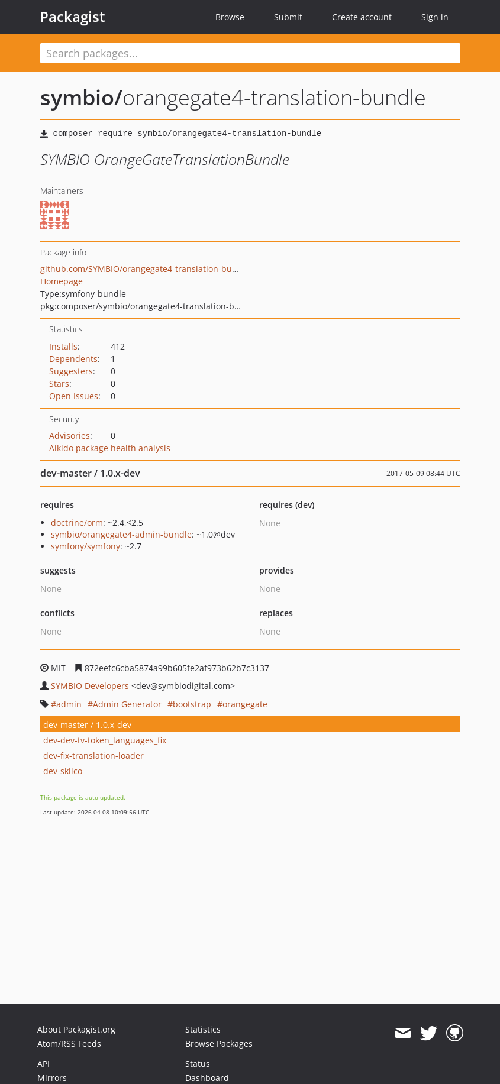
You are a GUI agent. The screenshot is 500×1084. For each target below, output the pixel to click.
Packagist (72, 16)
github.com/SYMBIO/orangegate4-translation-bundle (145, 268)
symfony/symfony (85, 546)
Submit (288, 16)
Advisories (69, 435)
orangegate (244, 704)
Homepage (61, 281)
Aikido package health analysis (109, 448)
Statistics (203, 1029)
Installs (63, 346)
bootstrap (192, 704)
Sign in (435, 16)
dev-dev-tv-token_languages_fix (104, 740)
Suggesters (71, 371)
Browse (229, 16)
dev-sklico (62, 770)
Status (197, 1063)
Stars (59, 383)
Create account (362, 16)
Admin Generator (127, 704)
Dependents (73, 358)
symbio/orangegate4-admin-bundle (121, 534)
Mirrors (52, 1077)
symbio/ (81, 97)
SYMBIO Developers (90, 685)
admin (69, 704)
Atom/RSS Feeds (69, 1043)
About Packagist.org (76, 1029)
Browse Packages (219, 1043)
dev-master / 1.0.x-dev (87, 724)
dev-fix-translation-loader (93, 755)
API (43, 1063)
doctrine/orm (77, 522)
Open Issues (73, 396)
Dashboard (207, 1077)
